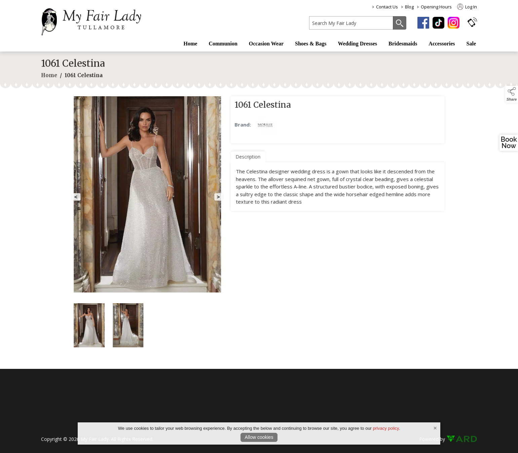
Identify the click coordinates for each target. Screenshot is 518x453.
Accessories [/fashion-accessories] (442, 43)
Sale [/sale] (471, 43)
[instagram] (453, 23)
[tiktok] (438, 23)
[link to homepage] (95, 20)
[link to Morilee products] (272, 125)
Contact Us (387, 7)
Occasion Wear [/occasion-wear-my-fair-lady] (266, 43)
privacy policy (386, 428)
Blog (409, 7)
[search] (351, 23)
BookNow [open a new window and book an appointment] (509, 142)
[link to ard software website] (461, 439)
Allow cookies (259, 437)
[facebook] (423, 23)
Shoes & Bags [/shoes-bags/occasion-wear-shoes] (310, 43)
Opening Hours (436, 7)
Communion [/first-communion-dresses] (223, 43)
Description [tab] (254, 156)
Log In (467, 7)
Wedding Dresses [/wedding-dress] (357, 43)
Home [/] (190, 43)
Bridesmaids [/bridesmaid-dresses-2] (402, 43)
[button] (472, 22)
